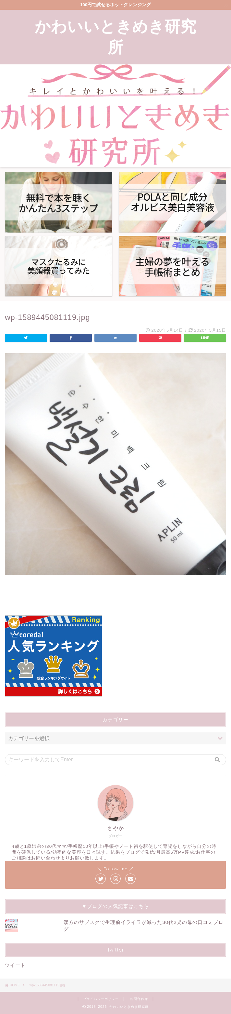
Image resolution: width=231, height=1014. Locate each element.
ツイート (15, 965)
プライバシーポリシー (101, 999)
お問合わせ (139, 999)
